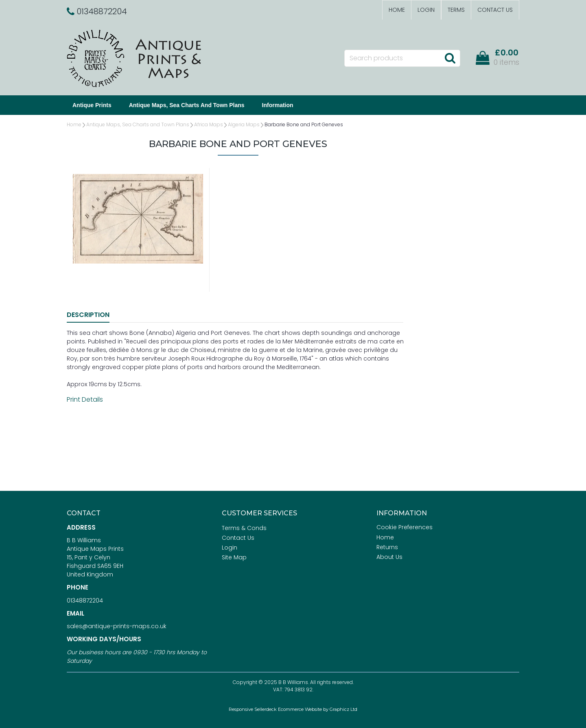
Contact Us (495, 10)
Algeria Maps (244, 124)
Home (397, 10)
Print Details (85, 399)
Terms (456, 10)
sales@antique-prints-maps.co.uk (116, 626)
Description (88, 314)
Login (426, 10)
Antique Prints (92, 105)
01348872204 (85, 600)
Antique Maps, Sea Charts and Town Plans (187, 105)
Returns (387, 547)
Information (277, 105)
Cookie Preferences (404, 527)
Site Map (234, 557)
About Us (389, 557)
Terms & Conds (244, 528)
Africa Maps (208, 124)
